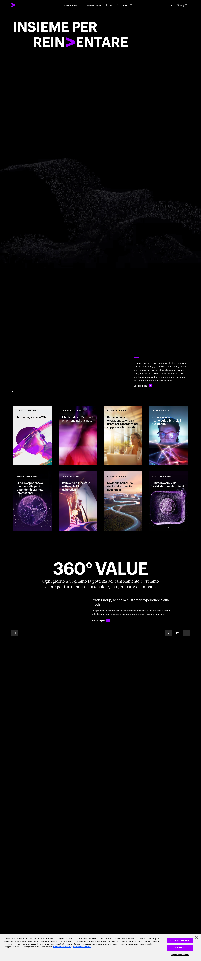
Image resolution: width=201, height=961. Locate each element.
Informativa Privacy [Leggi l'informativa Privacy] (82, 947)
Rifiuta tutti (180, 948)
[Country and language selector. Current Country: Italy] (182, 5)
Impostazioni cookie (180, 955)
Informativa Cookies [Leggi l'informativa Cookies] (62, 947)
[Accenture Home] (19, 5)
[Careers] (127, 5)
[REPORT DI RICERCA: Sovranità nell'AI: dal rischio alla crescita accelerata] (123, 501)
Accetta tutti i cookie (179, 940)
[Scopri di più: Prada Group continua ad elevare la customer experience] (101, 620)
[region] (100, 947)
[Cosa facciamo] (73, 5)
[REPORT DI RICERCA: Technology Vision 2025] (32, 435)
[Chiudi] (196, 938)
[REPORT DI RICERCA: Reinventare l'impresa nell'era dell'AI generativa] (78, 501)
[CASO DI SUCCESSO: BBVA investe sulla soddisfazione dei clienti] (168, 501)
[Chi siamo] (111, 5)
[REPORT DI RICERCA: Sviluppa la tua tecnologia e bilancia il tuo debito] (168, 435)
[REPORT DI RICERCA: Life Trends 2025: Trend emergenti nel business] (78, 435)
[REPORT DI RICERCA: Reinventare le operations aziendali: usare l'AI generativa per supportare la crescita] (123, 435)
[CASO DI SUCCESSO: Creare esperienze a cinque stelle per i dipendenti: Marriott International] (32, 501)
